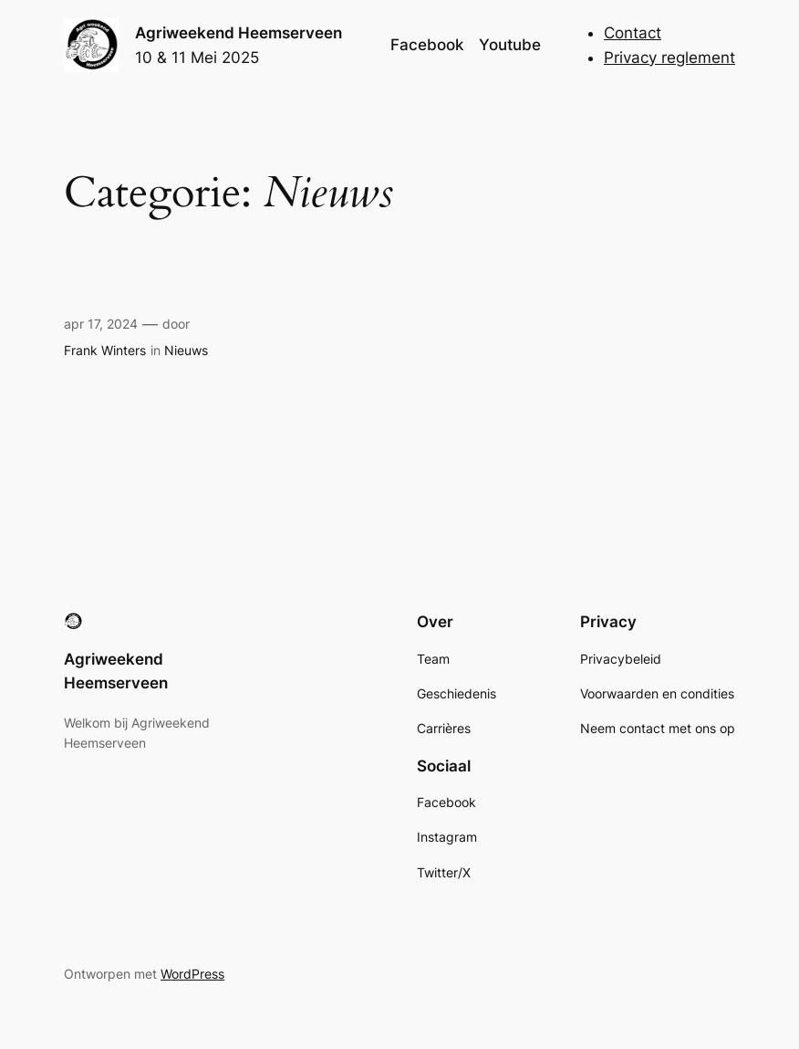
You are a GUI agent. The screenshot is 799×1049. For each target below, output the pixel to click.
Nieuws (186, 350)
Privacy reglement (669, 57)
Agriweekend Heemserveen (238, 33)
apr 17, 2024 (101, 323)
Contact (632, 33)
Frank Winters (105, 350)
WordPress (192, 973)
